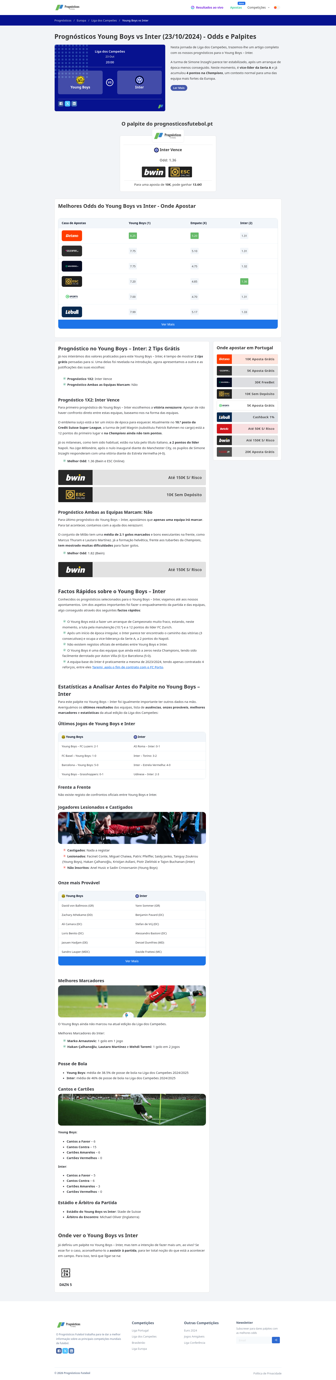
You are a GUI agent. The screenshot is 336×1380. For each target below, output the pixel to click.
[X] (67, 103)
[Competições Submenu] (269, 7)
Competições (257, 7)
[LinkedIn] (74, 103)
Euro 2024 (190, 1330)
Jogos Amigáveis (194, 1336)
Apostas (236, 7)
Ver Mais (167, 324)
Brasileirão (138, 1343)
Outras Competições (201, 1323)
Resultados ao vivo (209, 7)
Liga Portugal (140, 1330)
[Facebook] (61, 103)
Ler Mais (179, 88)
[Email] (254, 1340)
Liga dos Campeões (104, 20)
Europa (81, 20)
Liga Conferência (194, 1343)
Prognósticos (62, 20)
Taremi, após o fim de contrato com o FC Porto (127, 667)
